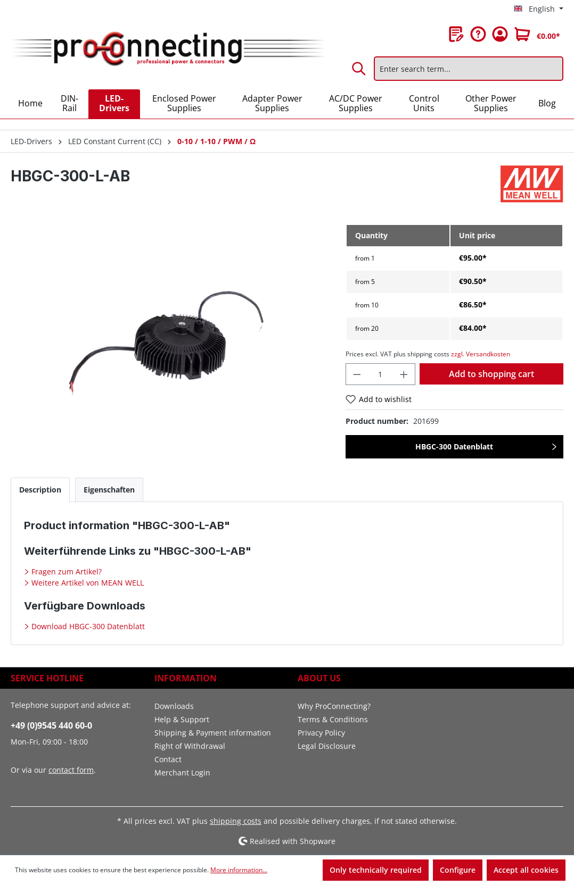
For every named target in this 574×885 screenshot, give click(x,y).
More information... (238, 869)
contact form (71, 770)
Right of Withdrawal (189, 746)
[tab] (40, 490)
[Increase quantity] (404, 374)
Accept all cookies (526, 870)
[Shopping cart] (537, 34)
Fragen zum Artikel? (65, 571)
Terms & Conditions (333, 719)
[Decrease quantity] (357, 374)
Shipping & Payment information (212, 733)
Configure (457, 870)
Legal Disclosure (327, 746)
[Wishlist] (456, 34)
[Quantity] (380, 374)
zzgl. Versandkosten (480, 353)
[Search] (359, 68)
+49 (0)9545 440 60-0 (51, 725)
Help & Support (181, 719)
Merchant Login (182, 772)
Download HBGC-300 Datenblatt (87, 626)
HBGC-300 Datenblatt (454, 446)
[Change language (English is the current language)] (538, 9)
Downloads (174, 706)
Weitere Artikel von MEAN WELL (86, 583)
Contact (168, 759)
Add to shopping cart (491, 374)
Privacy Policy (321, 733)
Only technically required (376, 870)
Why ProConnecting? (334, 706)
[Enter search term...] (468, 68)
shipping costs (235, 821)
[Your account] (500, 34)
